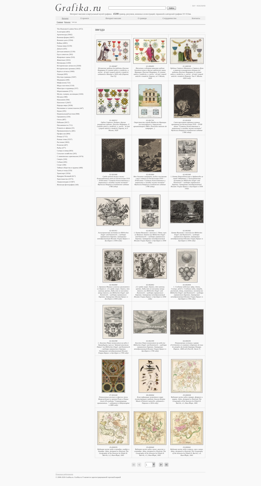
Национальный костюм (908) (68, 114)
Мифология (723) (63, 83)
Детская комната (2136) (66, 51)
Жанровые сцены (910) (66, 57)
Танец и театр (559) (64, 170)
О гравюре (142, 18)
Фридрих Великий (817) (66, 176)
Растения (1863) (63, 142)
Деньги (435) (62, 49)
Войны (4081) (62, 43)
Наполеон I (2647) (64, 102)
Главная (60, 22)
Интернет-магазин (113, 18)
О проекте (84, 18)
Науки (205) (61, 111)
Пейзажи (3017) (63, 122)
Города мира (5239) (64, 46)
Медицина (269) (63, 80)
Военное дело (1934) (65, 40)
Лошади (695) (62, 74)
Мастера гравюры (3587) (66, 77)
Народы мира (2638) (65, 105)
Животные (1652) (63, 60)
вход (193, 5)
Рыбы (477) (61, 148)
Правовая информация (64, 474)
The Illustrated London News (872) (70, 29)
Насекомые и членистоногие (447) (70, 108)
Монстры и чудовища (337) (67, 88)
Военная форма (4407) (65, 37)
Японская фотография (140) (68, 185)
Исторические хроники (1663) (68, 68)
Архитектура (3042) (64, 34)
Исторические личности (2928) (69, 66)
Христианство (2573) (65, 179)
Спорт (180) (61, 165)
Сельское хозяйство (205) (67, 153)
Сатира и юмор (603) (65, 151)
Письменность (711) (65, 125)
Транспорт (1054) (63, 173)
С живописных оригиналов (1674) (70, 156)
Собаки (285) (62, 162)
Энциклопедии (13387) (66, 182)
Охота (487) (61, 119)
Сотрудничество (169, 18)
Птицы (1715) (62, 136)
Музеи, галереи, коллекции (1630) (70, 94)
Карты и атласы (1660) (65, 71)
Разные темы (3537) (64, 139)
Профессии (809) (63, 134)
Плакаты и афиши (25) (65, 128)
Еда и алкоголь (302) (65, 54)
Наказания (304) (63, 100)
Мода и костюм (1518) (65, 85)
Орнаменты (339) (63, 117)
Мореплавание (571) (65, 91)
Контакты (196, 18)
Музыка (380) (62, 97)
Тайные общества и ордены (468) (70, 168)
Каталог (65, 18)
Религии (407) (62, 145)
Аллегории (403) (63, 32)
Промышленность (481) (66, 131)
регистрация (201, 5)
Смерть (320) (62, 159)
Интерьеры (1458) (64, 63)
